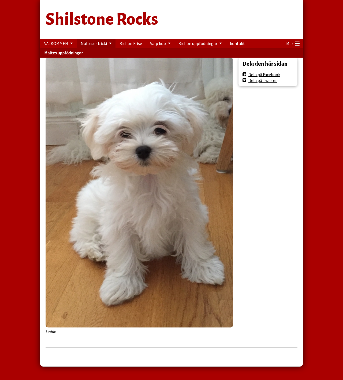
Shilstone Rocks (102, 19)
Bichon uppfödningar (197, 43)
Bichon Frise (131, 43)
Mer (293, 42)
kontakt (237, 43)
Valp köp (158, 43)
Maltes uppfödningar (63, 52)
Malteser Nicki (94, 43)
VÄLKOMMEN (56, 43)
